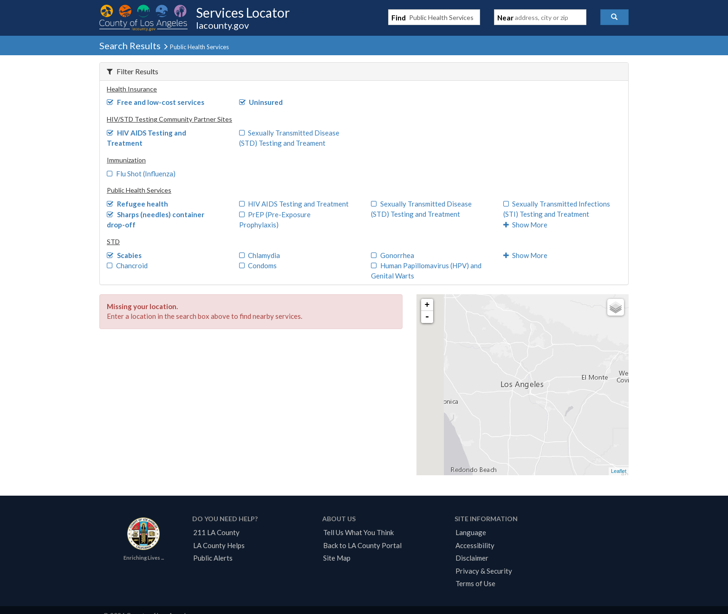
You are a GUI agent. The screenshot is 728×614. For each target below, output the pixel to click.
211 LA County (216, 532)
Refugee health (137, 204)
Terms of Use (475, 583)
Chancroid (127, 265)
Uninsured (261, 102)
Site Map (337, 558)
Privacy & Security (483, 571)
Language (470, 532)
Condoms (258, 265)
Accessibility (474, 545)
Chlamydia (259, 255)
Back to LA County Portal (362, 545)
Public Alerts (213, 558)
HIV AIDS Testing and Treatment (294, 204)
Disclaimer (471, 558)
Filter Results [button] (132, 71)
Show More (525, 224)
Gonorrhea (392, 255)
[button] (614, 17)
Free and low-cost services (155, 102)
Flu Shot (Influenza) (141, 173)
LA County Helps (219, 545)
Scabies (124, 255)
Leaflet (618, 471)
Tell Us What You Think (358, 532)
